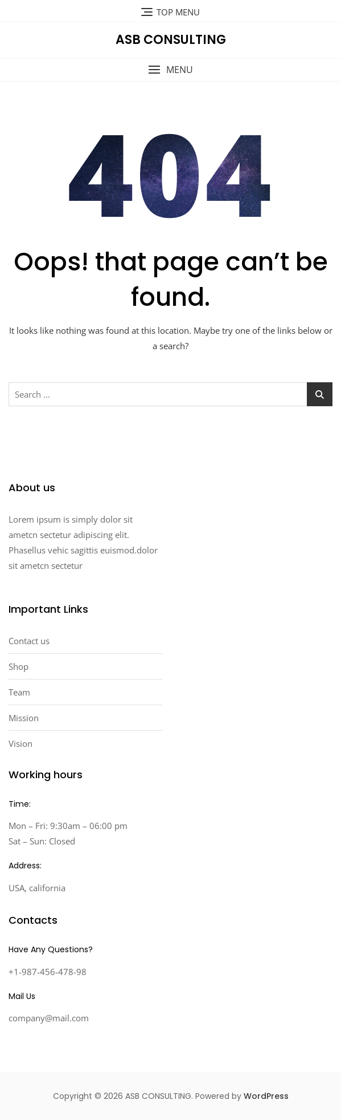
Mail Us (22, 996)
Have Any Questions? (51, 949)
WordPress (266, 1096)
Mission (24, 717)
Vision (20, 743)
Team (19, 692)
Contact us (29, 640)
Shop (18, 666)
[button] (170, 69)
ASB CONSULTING (171, 39)
